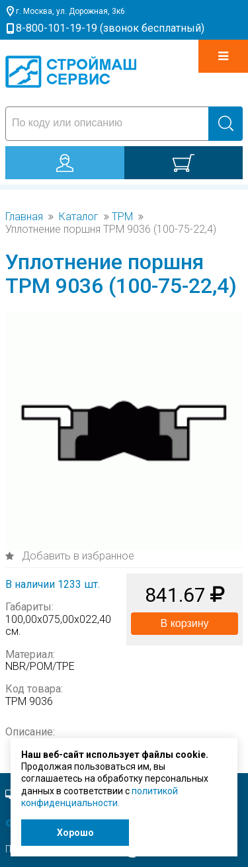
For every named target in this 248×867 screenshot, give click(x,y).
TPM (122, 217)
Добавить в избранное (76, 556)
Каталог (79, 217)
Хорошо (75, 832)
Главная (24, 217)
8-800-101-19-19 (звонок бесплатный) (110, 28)
